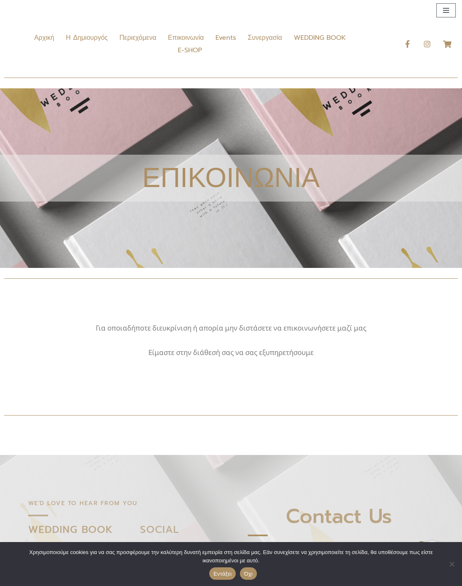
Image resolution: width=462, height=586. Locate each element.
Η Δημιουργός (87, 38)
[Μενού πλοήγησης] (446, 10)
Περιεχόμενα (137, 38)
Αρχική (44, 38)
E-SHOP (190, 50)
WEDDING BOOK (320, 38)
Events (225, 38)
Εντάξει (222, 574)
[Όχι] (451, 564)
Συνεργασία (265, 38)
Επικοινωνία (186, 38)
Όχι (248, 574)
